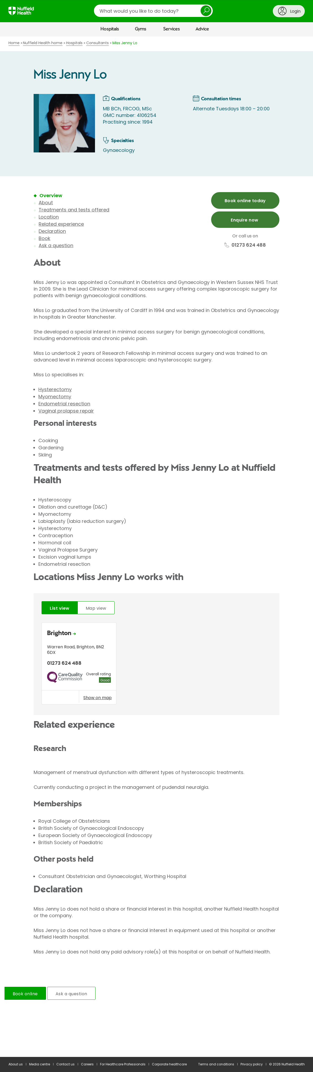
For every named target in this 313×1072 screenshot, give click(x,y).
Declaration (52, 231)
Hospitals (110, 29)
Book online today (245, 201)
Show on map (97, 697)
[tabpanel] (156, 664)
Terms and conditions (216, 1064)
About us (15, 1064)
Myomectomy (54, 396)
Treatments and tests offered (74, 209)
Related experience (61, 224)
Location (49, 217)
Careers (87, 1064)
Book (44, 238)
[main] (156, 547)
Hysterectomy (55, 389)
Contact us (65, 1064)
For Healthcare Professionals (123, 1064)
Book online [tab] (25, 994)
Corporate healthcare (169, 1064)
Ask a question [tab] (71, 994)
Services (171, 29)
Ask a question (56, 245)
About (46, 202)
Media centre (39, 1064)
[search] (153, 10)
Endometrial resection (64, 403)
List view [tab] (59, 608)
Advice (202, 29)
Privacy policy (252, 1064)
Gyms (140, 29)
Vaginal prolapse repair (66, 411)
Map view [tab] (96, 608)
